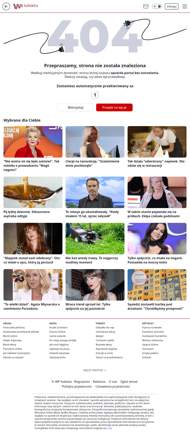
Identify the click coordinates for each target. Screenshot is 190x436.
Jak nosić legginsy (59, 344)
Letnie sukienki (57, 336)
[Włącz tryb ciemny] (157, 6)
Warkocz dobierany (152, 340)
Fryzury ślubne (57, 331)
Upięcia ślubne (150, 344)
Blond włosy (9, 344)
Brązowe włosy (104, 344)
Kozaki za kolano (58, 327)
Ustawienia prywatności (112, 386)
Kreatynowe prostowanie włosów (21, 331)
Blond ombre (10, 336)
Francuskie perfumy (14, 327)
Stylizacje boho (57, 357)
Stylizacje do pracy (59, 349)
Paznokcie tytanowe (153, 331)
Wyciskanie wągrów (106, 349)
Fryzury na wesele (152, 327)
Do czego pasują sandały (62, 340)
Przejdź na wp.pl (114, 107)
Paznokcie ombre (12, 349)
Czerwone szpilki (105, 340)
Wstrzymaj (75, 107)
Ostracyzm (148, 349)
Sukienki (146, 357)
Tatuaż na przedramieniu (109, 357)
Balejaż (100, 336)
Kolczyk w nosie (104, 353)
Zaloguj (172, 6)
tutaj (109, 428)
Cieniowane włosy (105, 331)
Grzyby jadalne (150, 353)
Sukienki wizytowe (59, 353)
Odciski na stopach (13, 357)
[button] (185, 6)
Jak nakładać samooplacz (16, 353)
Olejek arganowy (12, 340)
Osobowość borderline (154, 336)
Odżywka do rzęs (105, 327)
